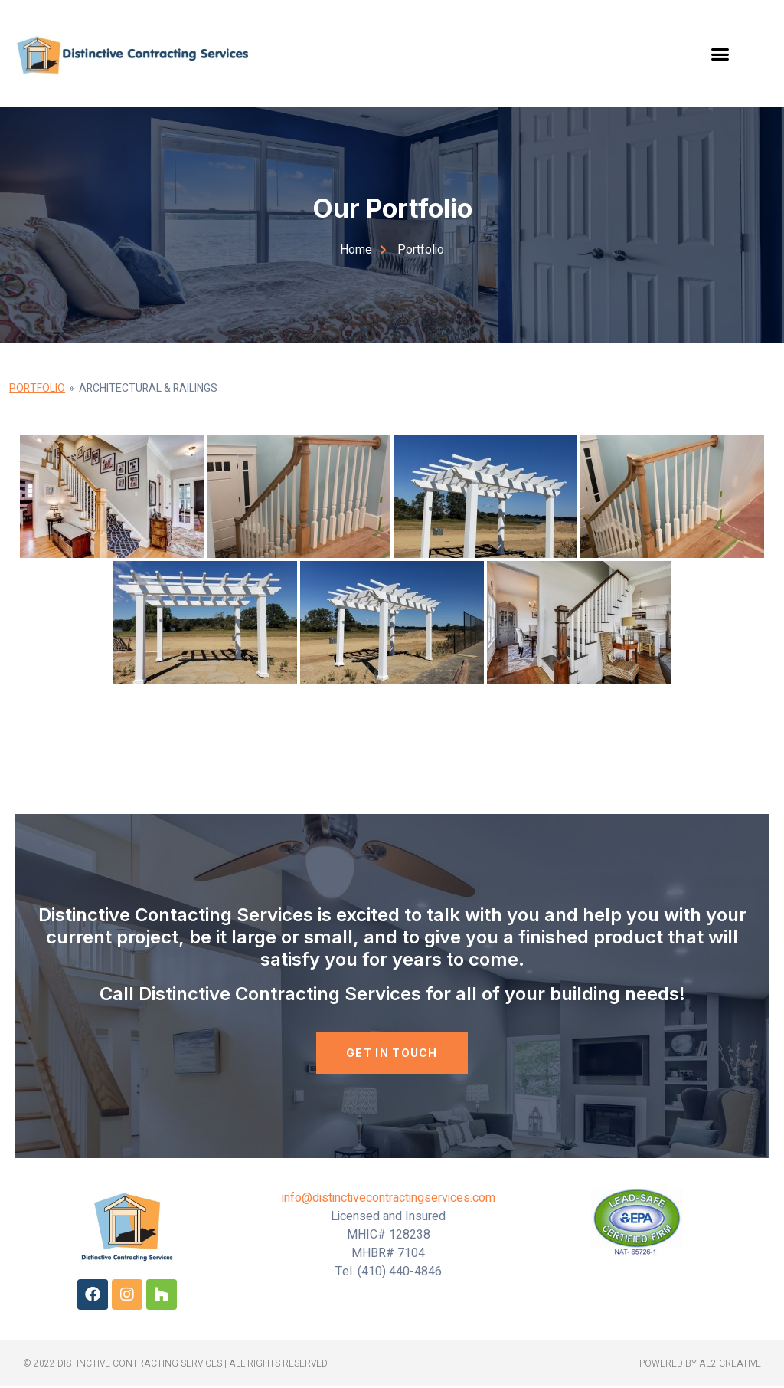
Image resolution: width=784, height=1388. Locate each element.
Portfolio (37, 388)
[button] (720, 53)
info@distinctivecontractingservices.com (388, 1199)
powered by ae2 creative (700, 1365)
